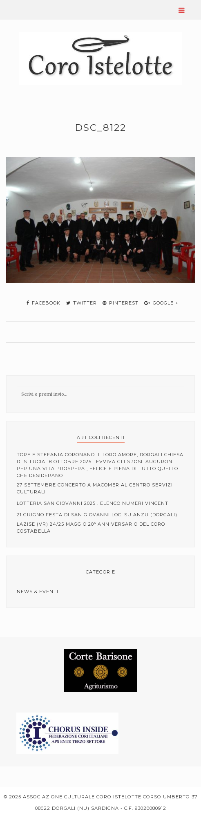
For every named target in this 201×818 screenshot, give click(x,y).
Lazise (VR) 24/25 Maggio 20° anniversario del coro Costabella (91, 527)
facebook (43, 303)
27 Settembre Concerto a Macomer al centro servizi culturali (95, 488)
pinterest (120, 303)
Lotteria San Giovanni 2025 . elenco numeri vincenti (93, 503)
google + (161, 303)
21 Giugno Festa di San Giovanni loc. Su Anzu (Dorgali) (97, 515)
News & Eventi (37, 591)
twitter (81, 303)
